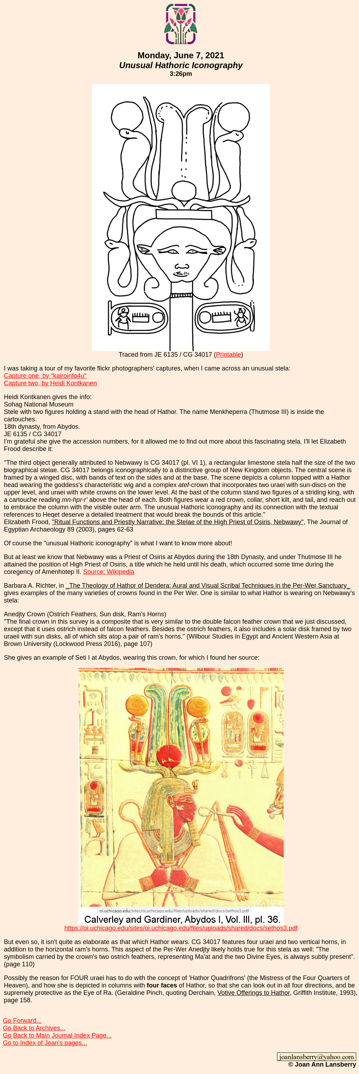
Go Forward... (22, 1020)
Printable (228, 354)
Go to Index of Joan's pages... (45, 1042)
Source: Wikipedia (108, 571)
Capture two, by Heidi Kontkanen (50, 383)
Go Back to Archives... (34, 1028)
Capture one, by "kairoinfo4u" (45, 375)
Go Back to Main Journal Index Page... (57, 1035)
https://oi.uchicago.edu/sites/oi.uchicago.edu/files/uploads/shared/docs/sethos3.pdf (180, 928)
